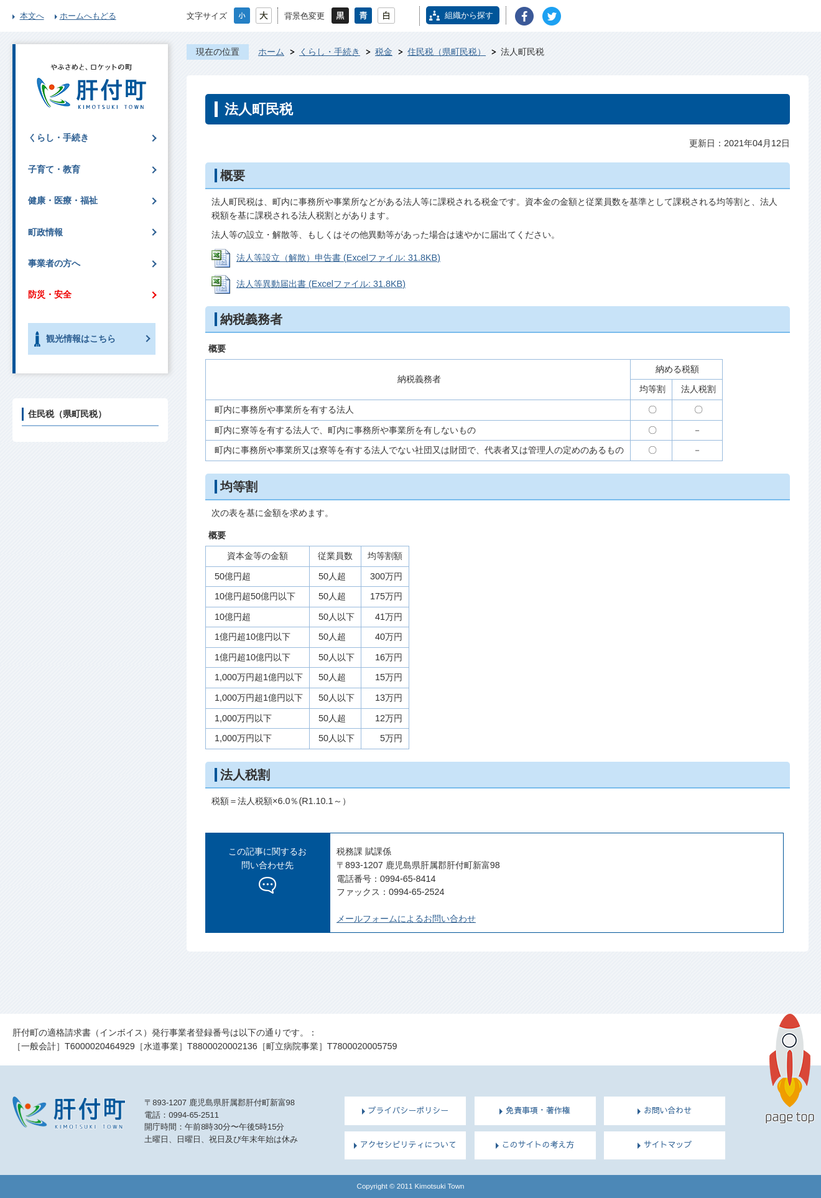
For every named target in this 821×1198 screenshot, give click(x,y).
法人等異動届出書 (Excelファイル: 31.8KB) (321, 284)
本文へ (32, 16)
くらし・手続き (329, 52)
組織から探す (469, 15)
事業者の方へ (54, 263)
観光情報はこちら (81, 339)
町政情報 (45, 232)
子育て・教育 (54, 169)
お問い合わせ (668, 1110)
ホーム (271, 52)
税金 (383, 52)
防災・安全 (50, 294)
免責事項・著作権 (538, 1110)
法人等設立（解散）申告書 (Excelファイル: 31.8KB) (338, 258)
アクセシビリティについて (408, 1144)
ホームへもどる (88, 16)
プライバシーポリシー (408, 1110)
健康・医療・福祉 (63, 200)
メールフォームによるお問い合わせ (406, 919)
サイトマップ (668, 1144)
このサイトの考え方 (538, 1144)
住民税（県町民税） (446, 52)
